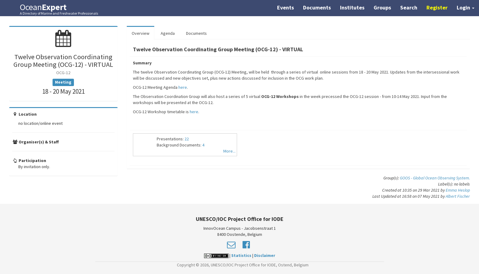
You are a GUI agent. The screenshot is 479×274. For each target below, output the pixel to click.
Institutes (352, 7)
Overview (140, 33)
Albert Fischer (458, 196)
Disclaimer (264, 255)
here (182, 87)
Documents (317, 7)
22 (187, 139)
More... (229, 151)
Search (408, 7)
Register (437, 7)
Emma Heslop (458, 190)
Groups (382, 7)
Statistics (241, 255)
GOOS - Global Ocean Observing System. (435, 178)
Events (285, 7)
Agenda (168, 33)
